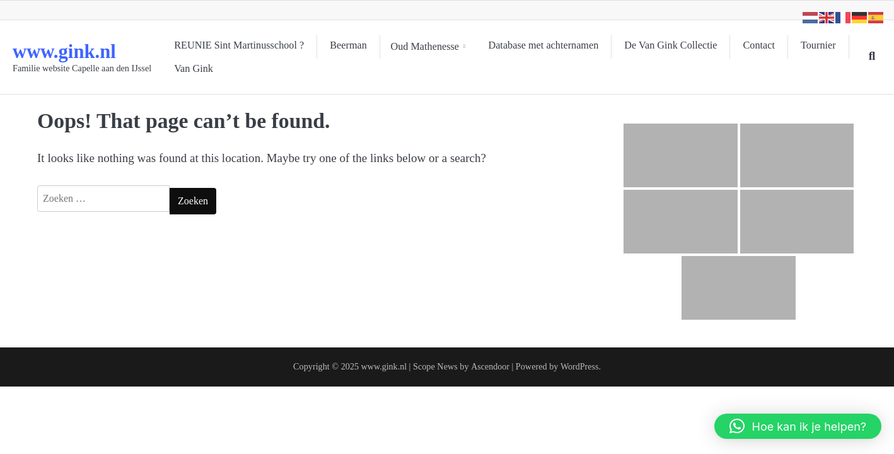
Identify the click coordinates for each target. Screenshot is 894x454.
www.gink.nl (69, 50)
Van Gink (254, 67)
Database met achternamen (548, 46)
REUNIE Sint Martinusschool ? (239, 46)
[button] (797, 426)
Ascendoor (489, 366)
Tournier (191, 67)
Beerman (348, 46)
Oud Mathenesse (427, 46)
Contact (764, 46)
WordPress (579, 366)
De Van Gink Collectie (675, 46)
